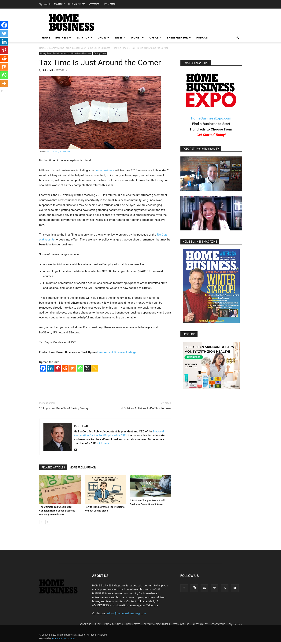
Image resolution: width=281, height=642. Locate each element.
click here (103, 443)
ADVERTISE (94, 4)
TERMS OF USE (181, 624)
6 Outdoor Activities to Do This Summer (146, 408)
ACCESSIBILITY (200, 624)
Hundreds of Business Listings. (117, 352)
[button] (237, 38)
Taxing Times (121, 48)
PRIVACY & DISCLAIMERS (157, 624)
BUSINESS (63, 37)
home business (104, 170)
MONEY (137, 37)
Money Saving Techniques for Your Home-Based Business (79, 48)
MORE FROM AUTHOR (82, 467)
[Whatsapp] (80, 368)
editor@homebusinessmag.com (126, 613)
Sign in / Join (45, 4)
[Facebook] (43, 368)
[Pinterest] (57, 368)
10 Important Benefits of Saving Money (63, 408)
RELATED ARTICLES (53, 467)
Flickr (48, 151)
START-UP (84, 37)
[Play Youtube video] (211, 173)
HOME (46, 37)
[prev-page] (41, 522)
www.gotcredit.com (61, 151)
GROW (103, 37)
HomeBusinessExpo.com (211, 118)
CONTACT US (218, 624)
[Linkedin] (50, 368)
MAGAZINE (59, 4)
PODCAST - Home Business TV (201, 148)
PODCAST (202, 37)
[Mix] (72, 368)
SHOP (98, 624)
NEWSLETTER (109, 4)
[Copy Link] (94, 368)
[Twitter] (4, 33)
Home (42, 48)
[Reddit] (65, 368)
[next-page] (47, 522)
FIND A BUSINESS (76, 4)
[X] (87, 368)
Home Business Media (63, 638)
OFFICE (155, 37)
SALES (120, 37)
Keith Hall (48, 70)
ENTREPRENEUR (179, 37)
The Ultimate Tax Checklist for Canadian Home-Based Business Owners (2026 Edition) (57, 510)
